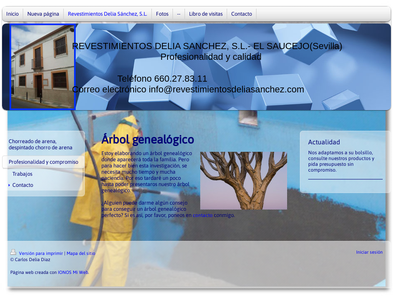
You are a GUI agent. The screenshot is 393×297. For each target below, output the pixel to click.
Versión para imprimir (37, 253)
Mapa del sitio (81, 253)
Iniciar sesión (369, 252)
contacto (203, 215)
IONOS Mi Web (73, 272)
